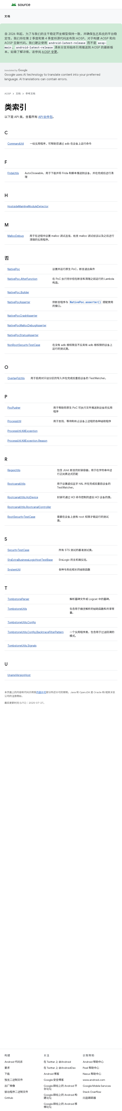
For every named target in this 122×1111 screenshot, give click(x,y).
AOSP (8, 93)
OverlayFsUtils (16, 378)
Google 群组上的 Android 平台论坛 (60, 1087)
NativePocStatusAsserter (23, 335)
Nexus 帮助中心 (92, 1074)
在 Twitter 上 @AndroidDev (60, 1067)
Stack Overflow (92, 1092)
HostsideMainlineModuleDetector (28, 206)
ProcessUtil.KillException (23, 431)
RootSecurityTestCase (21, 517)
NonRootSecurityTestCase (24, 345)
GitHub (9, 1098)
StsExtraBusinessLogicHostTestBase (30, 560)
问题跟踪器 (89, 1098)
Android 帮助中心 (93, 1061)
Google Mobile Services (97, 1086)
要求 (7, 1067)
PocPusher (14, 407)
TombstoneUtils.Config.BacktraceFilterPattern (36, 632)
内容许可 (41, 692)
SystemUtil (14, 569)
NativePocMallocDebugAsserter (27, 325)
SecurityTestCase (18, 550)
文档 (7, 16)
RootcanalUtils (16, 483)
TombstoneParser (18, 599)
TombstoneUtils (17, 609)
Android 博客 (51, 1074)
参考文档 (30, 93)
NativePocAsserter (19, 302)
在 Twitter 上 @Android (57, 1061)
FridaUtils (13, 173)
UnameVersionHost (19, 675)
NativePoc (14, 269)
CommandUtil (16, 143)
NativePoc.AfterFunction (22, 279)
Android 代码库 (14, 1061)
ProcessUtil (14, 421)
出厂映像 (10, 1086)
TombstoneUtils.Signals (22, 645)
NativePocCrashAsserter (22, 315)
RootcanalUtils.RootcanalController (29, 507)
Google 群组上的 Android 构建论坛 (60, 1096)
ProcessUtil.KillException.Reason (27, 440)
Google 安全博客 (54, 1080)
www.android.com (94, 1080)
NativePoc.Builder (18, 292)
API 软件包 (45, 117)
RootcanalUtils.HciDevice (23, 497)
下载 (7, 1074)
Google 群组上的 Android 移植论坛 (60, 1105)
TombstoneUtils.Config (22, 622)
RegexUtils (14, 470)
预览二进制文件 (14, 1080)
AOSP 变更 (49, 52)
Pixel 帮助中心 (91, 1067)
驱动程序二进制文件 (16, 1092)
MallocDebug (16, 236)
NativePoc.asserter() (85, 302)
